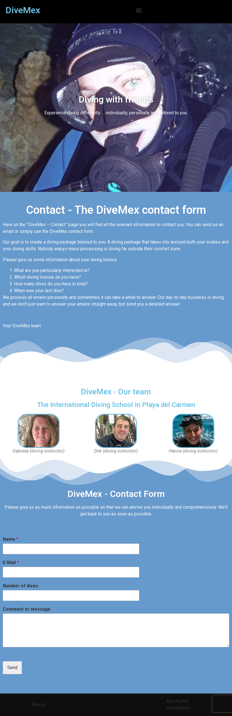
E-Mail (11, 562)
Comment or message (26, 609)
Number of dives (20, 585)
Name (10, 539)
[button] (138, 10)
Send (12, 667)
